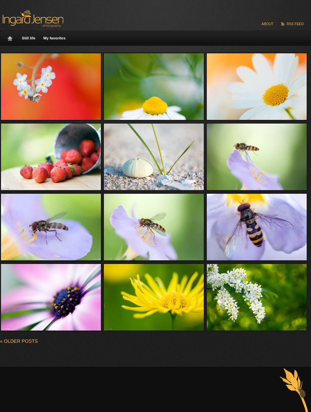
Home (10, 37)
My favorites (54, 38)
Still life (28, 38)
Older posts (19, 341)
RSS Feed (295, 24)
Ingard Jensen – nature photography (32, 18)
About (268, 24)
